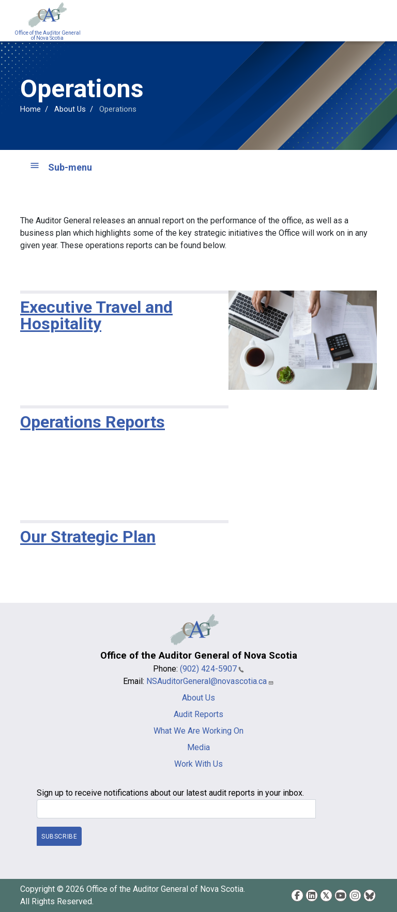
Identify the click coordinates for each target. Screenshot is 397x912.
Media (198, 747)
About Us (70, 109)
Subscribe (59, 836)
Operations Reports (92, 422)
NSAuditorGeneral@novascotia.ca (210, 681)
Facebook (297, 895)
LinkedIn (312, 895)
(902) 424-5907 (212, 669)
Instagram (355, 895)
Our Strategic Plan (88, 536)
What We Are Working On (198, 731)
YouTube (340, 895)
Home (30, 109)
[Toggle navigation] (376, 20)
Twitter (326, 895)
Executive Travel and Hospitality (96, 315)
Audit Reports (198, 714)
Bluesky (369, 895)
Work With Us (198, 764)
